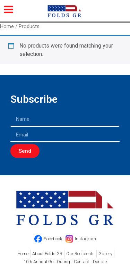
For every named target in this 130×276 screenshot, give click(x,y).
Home (7, 26)
